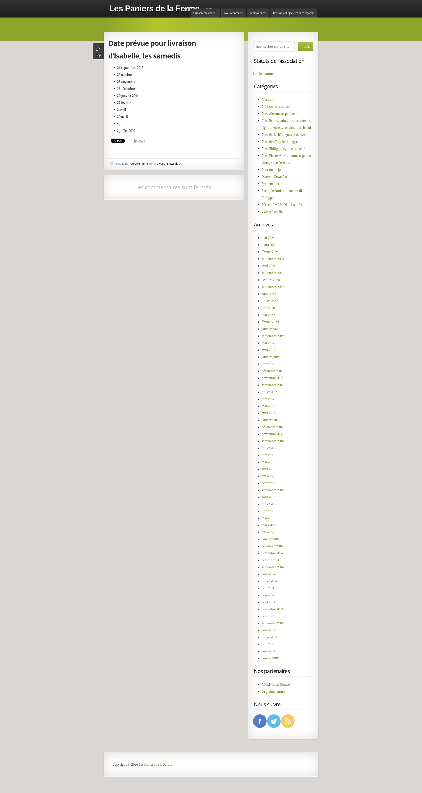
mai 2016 (268, 462)
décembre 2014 (272, 546)
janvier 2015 (270, 539)
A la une (267, 100)
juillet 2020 (270, 301)
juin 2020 (268, 308)
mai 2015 (268, 518)
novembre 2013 (272, 609)
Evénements (270, 184)
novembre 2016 (272, 434)
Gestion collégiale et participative (293, 13)
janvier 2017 (270, 420)
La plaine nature (273, 692)
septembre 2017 (273, 385)
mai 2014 (268, 595)
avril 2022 (269, 266)
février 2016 (270, 476)
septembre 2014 (273, 567)
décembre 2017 (272, 371)
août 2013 (268, 630)
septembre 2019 (273, 336)
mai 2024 (268, 238)
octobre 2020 (271, 280)
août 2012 (268, 651)
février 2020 (270, 322)
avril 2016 (268, 469)
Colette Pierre (139, 164)
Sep (98, 51)
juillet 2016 (269, 448)
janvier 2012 (270, 658)
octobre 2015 (270, 483)
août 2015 (268, 497)
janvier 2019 (270, 357)
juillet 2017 (269, 392)
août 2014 (268, 574)
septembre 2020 (273, 287)
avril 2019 (268, 350)
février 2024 (270, 252)
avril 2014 (268, 602)
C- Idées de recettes (275, 107)
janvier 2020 (270, 329)
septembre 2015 (273, 490)
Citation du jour (273, 170)
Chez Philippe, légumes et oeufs (284, 149)
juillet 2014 (269, 581)
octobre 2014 (271, 560)
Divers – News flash (275, 177)
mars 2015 (269, 525)
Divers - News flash (169, 164)
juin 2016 (268, 455)
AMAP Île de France (276, 685)
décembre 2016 (272, 427)
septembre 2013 (273, 623)
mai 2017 (268, 406)
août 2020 (269, 294)
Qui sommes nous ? (205, 13)
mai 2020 (268, 315)
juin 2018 (268, 364)
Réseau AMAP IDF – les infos (282, 205)
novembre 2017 (272, 378)
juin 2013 (268, 644)
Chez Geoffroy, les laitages (280, 142)
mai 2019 (268, 343)
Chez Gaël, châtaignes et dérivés (284, 135)
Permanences (258, 13)
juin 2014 (268, 588)
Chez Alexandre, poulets (278, 114)
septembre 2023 (273, 259)
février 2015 (270, 532)
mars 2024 (269, 245)
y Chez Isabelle (272, 212)
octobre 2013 (270, 616)
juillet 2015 (269, 504)
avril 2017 (268, 413)
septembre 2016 (273, 441)
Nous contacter (233, 13)
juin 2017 (268, 399)
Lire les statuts (263, 74)
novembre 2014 (272, 553)
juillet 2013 (269, 637)
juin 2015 (268, 511)
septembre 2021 (273, 273)
